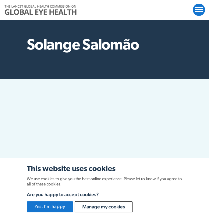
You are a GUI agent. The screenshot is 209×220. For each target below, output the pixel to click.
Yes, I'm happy (49, 206)
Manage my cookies (103, 207)
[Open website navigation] (199, 10)
